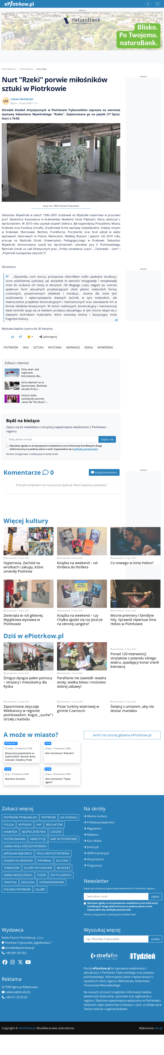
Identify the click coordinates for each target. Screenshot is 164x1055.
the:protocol (95, 850)
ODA (26, 338)
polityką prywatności (86, 439)
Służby (40, 880)
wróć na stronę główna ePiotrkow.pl (122, 725)
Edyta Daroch (61, 866)
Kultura (42, 69)
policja (9, 815)
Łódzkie (56, 822)
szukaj (155, 930)
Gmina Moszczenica (18, 866)
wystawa (55, 338)
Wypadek (25, 815)
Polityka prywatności (100, 813)
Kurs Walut (94, 831)
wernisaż (73, 338)
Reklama (92, 825)
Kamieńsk (10, 822)
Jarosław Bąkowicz (18, 844)
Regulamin (94, 819)
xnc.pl (158, 1019)
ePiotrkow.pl (9, 69)
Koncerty (11, 734)
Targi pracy (94, 856)
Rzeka (88, 338)
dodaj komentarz (104, 463)
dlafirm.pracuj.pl (98, 844)
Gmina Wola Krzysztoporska (25, 837)
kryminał (44, 851)
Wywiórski (105, 338)
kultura (62, 851)
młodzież (63, 858)
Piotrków (11, 338)
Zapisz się (107, 430)
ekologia (28, 873)
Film (47, 734)
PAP (38, 815)
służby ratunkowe (38, 858)
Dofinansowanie (51, 873)
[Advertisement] (143, 134)
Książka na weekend (18, 851)
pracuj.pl (93, 838)
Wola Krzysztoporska (53, 844)
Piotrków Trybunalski (20, 808)
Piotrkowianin (14, 830)
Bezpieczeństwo (34, 822)
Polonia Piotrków (17, 880)
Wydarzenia (26, 69)
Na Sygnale (68, 808)
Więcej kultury (26, 511)
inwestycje (38, 830)
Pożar (41, 866)
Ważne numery (97, 807)
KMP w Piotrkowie (63, 830)
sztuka (38, 338)
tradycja (10, 873)
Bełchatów (54, 815)
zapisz (155, 887)
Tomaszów (11, 858)
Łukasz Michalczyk (22, 99)
